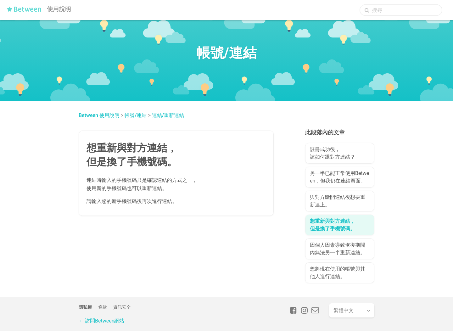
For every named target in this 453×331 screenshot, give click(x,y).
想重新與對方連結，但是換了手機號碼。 (332, 225)
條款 (102, 307)
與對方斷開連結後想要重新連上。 (337, 201)
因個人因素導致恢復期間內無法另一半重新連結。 (337, 248)
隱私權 (85, 307)
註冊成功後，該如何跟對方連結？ (332, 153)
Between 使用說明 (99, 115)
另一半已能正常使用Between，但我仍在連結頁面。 (339, 177)
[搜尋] (401, 10)
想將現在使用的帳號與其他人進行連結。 (337, 272)
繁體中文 (343, 310)
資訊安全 (122, 307)
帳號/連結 (136, 115)
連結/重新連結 (168, 115)
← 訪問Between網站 (101, 321)
